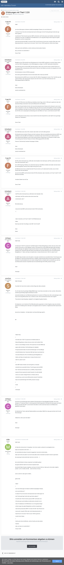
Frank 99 (10, 14)
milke (8, 439)
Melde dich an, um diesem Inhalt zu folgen (10, 10)
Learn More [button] (10, 562)
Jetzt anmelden (32, 546)
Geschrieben (20, 21)
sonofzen (8, 278)
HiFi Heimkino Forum (8, 5)
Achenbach (8, 60)
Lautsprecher (21, 14)
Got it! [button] (57, 561)
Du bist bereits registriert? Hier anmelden (54, 4)
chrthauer (8, 238)
